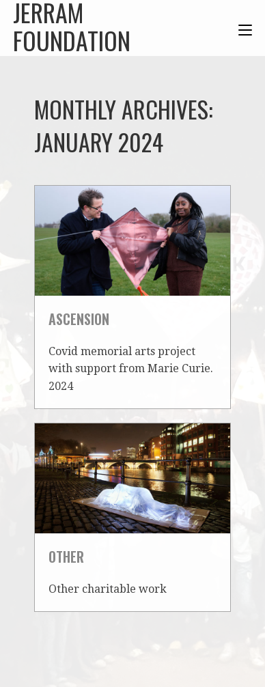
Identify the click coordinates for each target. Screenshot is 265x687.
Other (66, 556)
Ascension (78, 319)
